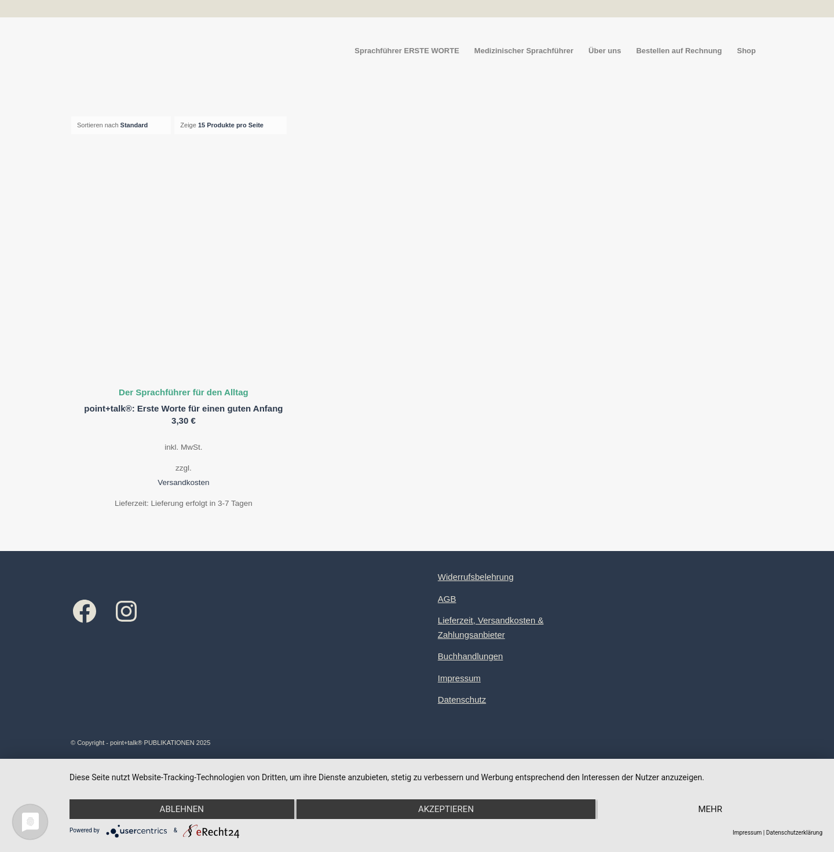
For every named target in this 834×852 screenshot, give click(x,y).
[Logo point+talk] (71, 51)
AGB (447, 599)
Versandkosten (183, 482)
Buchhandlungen (470, 656)
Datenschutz (462, 699)
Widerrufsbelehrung (476, 577)
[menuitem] (407, 51)
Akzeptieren (446, 809)
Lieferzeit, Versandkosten (486, 620)
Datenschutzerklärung (794, 832)
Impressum (459, 678)
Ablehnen (182, 809)
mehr (710, 809)
